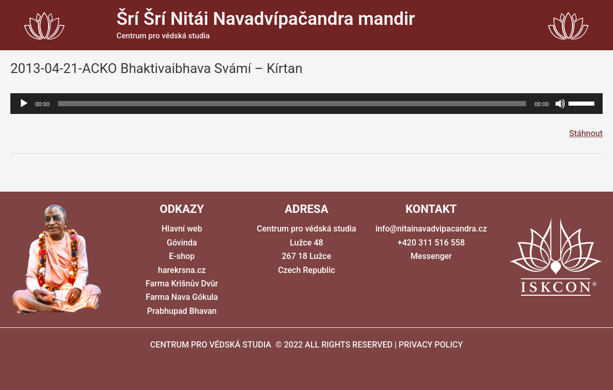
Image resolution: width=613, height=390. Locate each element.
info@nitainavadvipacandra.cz (431, 229)
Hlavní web (182, 229)
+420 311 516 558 (431, 243)
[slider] (292, 103)
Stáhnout (586, 133)
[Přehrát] (24, 103)
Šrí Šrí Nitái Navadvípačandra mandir (265, 19)
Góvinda (182, 243)
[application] (306, 103)
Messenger (431, 256)
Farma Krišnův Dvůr (181, 283)
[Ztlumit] (560, 103)
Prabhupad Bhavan (181, 311)
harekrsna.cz (182, 270)
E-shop (182, 256)
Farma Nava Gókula (181, 297)
